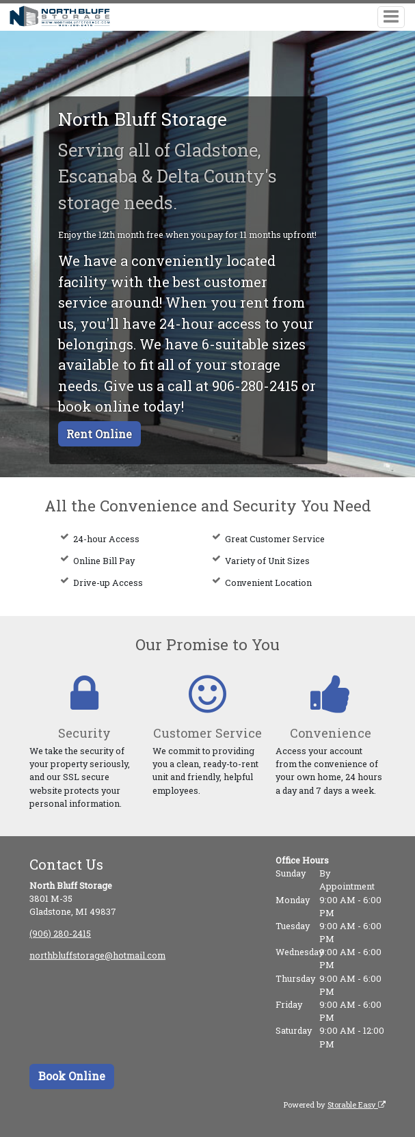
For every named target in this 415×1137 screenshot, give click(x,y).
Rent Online (99, 434)
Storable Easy (356, 1104)
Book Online (71, 1076)
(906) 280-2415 (60, 933)
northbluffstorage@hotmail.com (97, 955)
